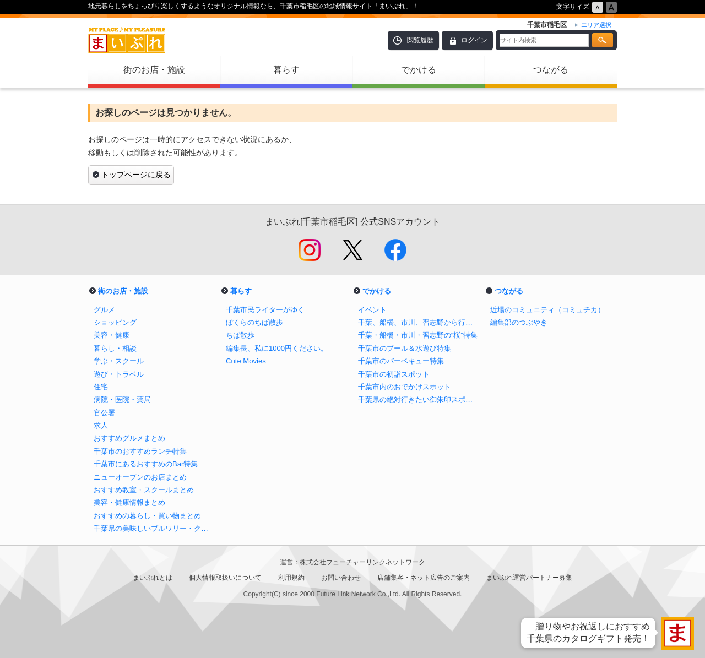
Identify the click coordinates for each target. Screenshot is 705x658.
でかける (418, 69)
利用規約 (291, 577)
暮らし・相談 (115, 348)
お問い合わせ (341, 577)
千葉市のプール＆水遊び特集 (404, 348)
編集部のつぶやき (518, 322)
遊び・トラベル (119, 374)
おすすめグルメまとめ (129, 438)
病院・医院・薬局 (122, 399)
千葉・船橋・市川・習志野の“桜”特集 (418, 335)
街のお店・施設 (154, 69)
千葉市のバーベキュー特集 (401, 361)
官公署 (104, 413)
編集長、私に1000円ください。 (277, 348)
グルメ (104, 310)
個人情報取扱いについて (225, 577)
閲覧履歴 (420, 40)
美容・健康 (111, 335)
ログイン (474, 40)
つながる (550, 69)
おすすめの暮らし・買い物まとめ (147, 516)
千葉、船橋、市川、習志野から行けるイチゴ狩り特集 (418, 322)
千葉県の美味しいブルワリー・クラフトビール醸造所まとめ (154, 528)
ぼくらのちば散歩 (254, 322)
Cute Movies (246, 361)
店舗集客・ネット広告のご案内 (423, 577)
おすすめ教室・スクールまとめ (144, 490)
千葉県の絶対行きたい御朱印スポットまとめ (418, 399)
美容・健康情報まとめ (129, 502)
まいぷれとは (152, 577)
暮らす (286, 69)
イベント (372, 310)
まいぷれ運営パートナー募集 (529, 577)
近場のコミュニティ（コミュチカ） (547, 310)
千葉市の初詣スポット (394, 374)
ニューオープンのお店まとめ (140, 477)
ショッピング (115, 322)
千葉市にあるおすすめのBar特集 (146, 464)
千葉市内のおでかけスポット (404, 387)
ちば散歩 (240, 335)
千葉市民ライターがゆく (265, 310)
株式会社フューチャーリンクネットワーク (362, 562)
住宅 (101, 387)
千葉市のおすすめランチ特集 (140, 451)
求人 (101, 425)
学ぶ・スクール (119, 361)
